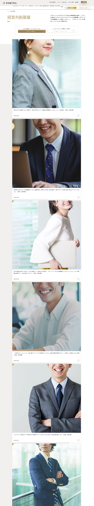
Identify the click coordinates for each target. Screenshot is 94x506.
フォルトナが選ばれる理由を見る (33, 300)
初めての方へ (58, 300)
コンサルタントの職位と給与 (31, 484)
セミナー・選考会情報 (11, 491)
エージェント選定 (51, 471)
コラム (67, 477)
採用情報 (83, 2)
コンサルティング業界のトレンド (32, 475)
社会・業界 (68, 499)
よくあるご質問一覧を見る (45, 353)
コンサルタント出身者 (30, 490)
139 (53, 208)
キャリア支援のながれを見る (45, 252)
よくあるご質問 (71, 2)
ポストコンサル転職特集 (27, 407)
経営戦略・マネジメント (71, 489)
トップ (8, 11)
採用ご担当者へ (85, 469)
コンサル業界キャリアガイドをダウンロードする (60, 31)
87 (44, 208)
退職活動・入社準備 (52, 492)
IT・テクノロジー (69, 495)
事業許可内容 (8, 504)
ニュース (59, 2)
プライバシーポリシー (18, 504)
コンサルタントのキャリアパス (32, 486)
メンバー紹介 (10, 485)
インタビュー (69, 479)
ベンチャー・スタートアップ (13, 498)
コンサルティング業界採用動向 (31, 473)
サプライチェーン (69, 497)
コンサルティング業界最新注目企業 (32, 478)
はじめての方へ (10, 471)
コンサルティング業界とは (31, 471)
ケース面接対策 (51, 486)
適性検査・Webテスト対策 (53, 482)
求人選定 (49, 475)
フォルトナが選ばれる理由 (12, 473)
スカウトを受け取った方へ (12, 480)
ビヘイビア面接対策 (52, 484)
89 (48, 208)
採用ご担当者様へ (54, 2)
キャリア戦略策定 (51, 473)
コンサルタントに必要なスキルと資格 (33, 482)
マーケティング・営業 (70, 491)
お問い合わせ (65, 2)
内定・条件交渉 (51, 490)
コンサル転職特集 (64, 407)
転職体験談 (68, 471)
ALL (67, 487)
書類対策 (49, 480)
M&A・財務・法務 (70, 493)
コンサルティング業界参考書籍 (31, 492)
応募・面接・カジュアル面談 (54, 488)
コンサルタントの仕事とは (31, 480)
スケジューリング (51, 478)
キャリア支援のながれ (11, 478)
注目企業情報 (69, 481)
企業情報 (76, 2)
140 (55, 208)
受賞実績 (9, 475)
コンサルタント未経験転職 (31, 488)
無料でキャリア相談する (31, 31)
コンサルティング (10, 496)
